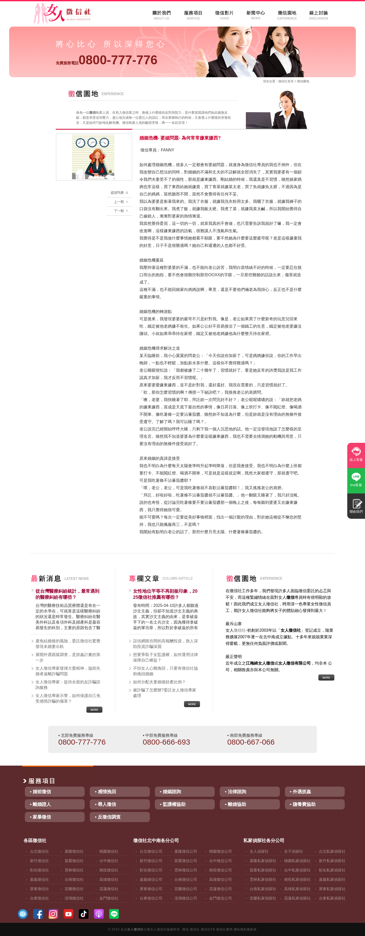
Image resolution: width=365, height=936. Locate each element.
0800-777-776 (106, 60)
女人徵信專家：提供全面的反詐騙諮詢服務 (67, 685)
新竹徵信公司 (151, 861)
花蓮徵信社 (108, 889)
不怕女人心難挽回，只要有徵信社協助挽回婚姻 (165, 671)
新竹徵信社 (39, 861)
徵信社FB (208, 929)
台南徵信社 (74, 879)
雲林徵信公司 (185, 870)
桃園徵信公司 (220, 851)
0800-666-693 (166, 742)
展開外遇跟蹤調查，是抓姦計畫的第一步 (67, 657)
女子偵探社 (293, 851)
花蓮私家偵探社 (297, 898)
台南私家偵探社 (263, 889)
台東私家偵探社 (332, 898)
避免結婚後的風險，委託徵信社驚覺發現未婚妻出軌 (67, 644)
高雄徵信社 (108, 879)
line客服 (356, 485)
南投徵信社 (108, 870)
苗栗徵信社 (74, 861)
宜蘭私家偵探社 (263, 898)
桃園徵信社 (108, 851)
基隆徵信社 (74, 851)
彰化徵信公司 (151, 870)
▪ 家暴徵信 (40, 817)
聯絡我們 (356, 511)
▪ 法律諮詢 (235, 791)
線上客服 (356, 460)
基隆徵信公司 (185, 851)
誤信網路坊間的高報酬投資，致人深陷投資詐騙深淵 (165, 644)
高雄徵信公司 (220, 879)
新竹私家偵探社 (332, 861)
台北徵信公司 (151, 851)
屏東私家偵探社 (332, 889)
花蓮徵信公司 (220, 889)
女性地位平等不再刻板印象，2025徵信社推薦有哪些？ (165, 594)
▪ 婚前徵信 (40, 791)
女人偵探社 (259, 851)
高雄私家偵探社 (297, 889)
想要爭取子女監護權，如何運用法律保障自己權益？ (165, 657)
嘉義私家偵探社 (332, 879)
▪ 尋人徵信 (105, 804)
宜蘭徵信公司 (185, 889)
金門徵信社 (108, 898)
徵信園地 (303, 81)
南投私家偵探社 (297, 879)
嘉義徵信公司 (151, 879)
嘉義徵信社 (39, 879)
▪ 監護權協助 (173, 804)
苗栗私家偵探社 (263, 870)
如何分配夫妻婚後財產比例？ (159, 682)
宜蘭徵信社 (74, 889)
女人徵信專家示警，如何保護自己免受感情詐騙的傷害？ (67, 698)
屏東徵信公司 (151, 889)
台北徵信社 (39, 851)
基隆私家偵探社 (263, 861)
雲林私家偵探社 (263, 879)
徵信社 (282, 81)
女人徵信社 (135, 929)
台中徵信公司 (220, 861)
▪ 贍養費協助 (303, 804)
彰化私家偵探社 (332, 870)
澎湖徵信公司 (185, 898)
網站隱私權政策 (245, 929)
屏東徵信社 (39, 889)
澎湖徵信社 (74, 898)
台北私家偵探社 (332, 851)
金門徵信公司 (220, 898)
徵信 (185, 929)
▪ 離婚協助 (235, 804)
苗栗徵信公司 (185, 861)
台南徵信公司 (185, 879)
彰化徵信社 (39, 870)
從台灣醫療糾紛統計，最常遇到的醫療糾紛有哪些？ (67, 594)
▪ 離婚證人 (40, 804)
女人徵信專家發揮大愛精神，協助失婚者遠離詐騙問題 (67, 671)
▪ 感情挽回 (105, 791)
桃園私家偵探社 (297, 861)
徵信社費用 (224, 929)
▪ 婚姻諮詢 (170, 791)
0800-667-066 (251, 742)
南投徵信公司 (220, 870)
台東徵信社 (39, 898)
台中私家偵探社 (297, 870)
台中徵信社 (108, 861)
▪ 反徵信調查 (107, 817)
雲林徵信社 (74, 870)
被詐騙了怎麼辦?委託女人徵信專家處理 (164, 693)
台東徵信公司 (151, 898)
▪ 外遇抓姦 (300, 791)
